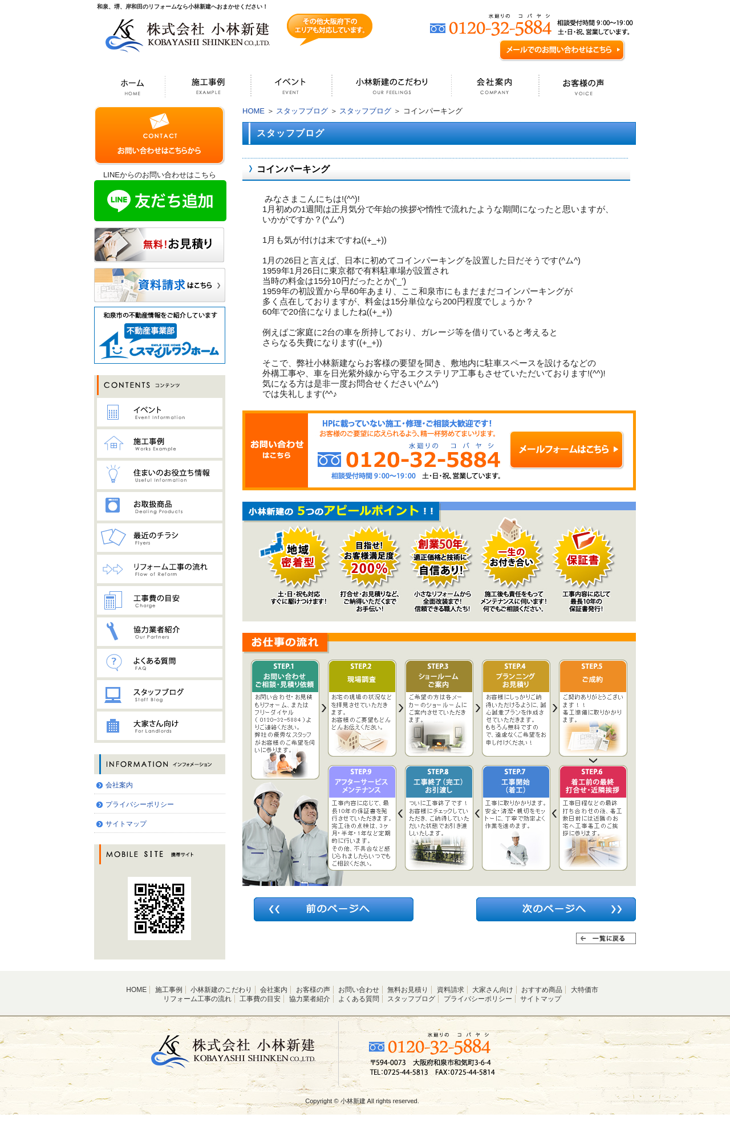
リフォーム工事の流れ (197, 999)
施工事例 (168, 990)
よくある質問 (358, 999)
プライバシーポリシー (140, 804)
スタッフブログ (302, 111)
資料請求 (450, 990)
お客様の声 (313, 990)
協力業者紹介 (309, 999)
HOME (253, 111)
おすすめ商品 (541, 990)
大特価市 (584, 990)
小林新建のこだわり (221, 990)
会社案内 (119, 785)
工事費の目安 (260, 999)
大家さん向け (492, 990)
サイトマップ (126, 824)
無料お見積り (407, 990)
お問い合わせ (358, 990)
